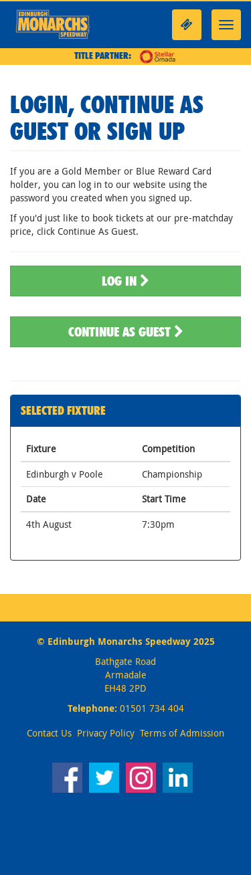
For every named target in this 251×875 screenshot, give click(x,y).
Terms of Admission (182, 732)
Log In (125, 281)
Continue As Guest (125, 332)
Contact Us (49, 732)
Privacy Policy (106, 732)
